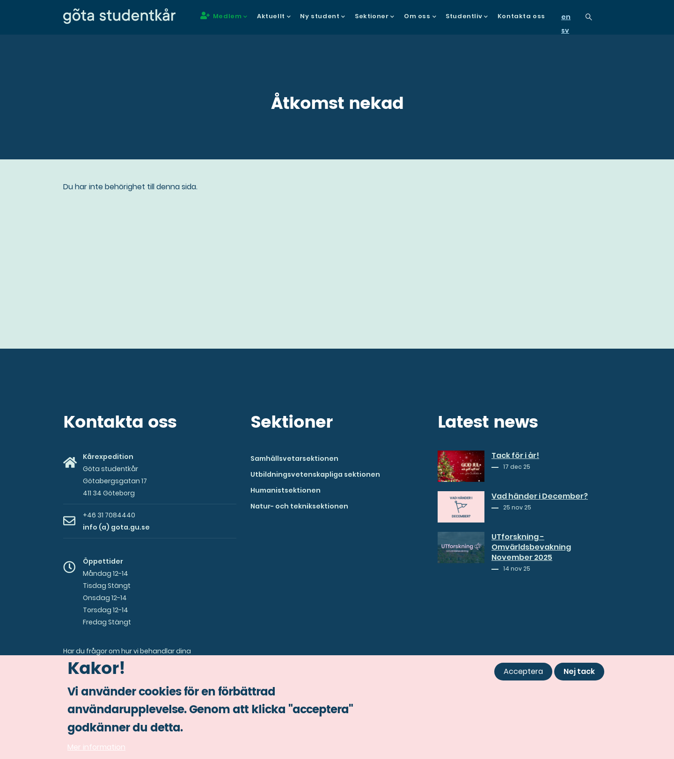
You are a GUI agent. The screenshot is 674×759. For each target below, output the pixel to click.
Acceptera (523, 674)
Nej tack (579, 674)
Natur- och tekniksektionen (299, 506)
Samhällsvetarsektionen (294, 458)
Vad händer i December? (539, 496)
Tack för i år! (515, 456)
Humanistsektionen (285, 490)
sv (565, 30)
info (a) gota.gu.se (116, 527)
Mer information (96, 750)
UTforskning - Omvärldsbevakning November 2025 (531, 547)
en (566, 16)
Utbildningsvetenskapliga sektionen (315, 474)
